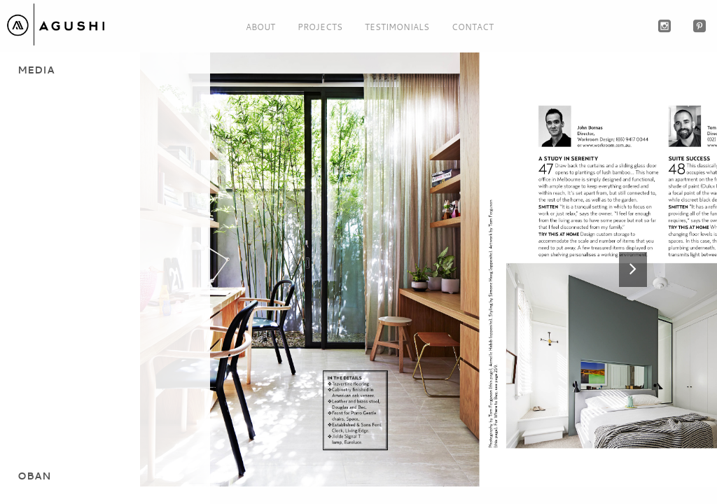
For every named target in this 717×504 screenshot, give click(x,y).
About (260, 26)
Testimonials (397, 26)
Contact (473, 26)
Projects (320, 26)
